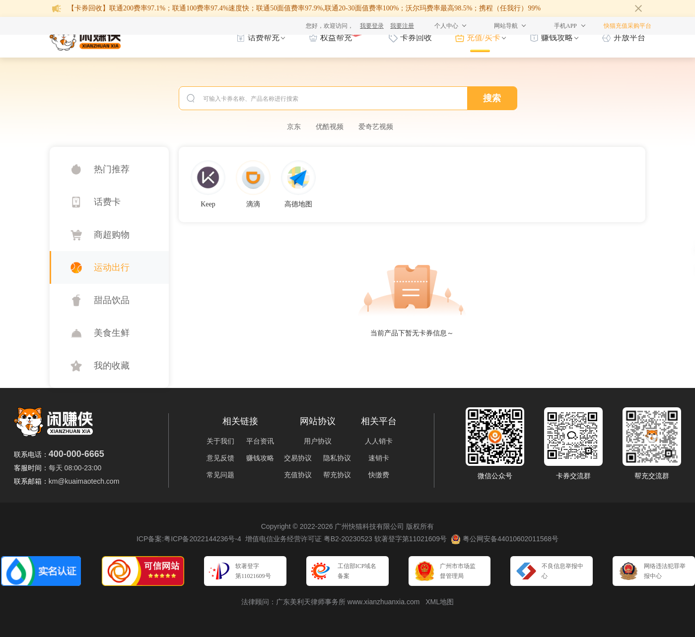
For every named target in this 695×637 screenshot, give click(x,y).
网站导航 (506, 25)
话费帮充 (263, 37)
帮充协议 (337, 475)
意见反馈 (220, 458)
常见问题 (220, 475)
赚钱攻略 (557, 37)
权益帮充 (336, 37)
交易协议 (298, 458)
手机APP (565, 25)
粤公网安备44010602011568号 (504, 539)
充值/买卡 (483, 37)
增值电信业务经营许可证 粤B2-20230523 (308, 539)
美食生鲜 (112, 333)
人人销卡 (379, 441)
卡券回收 (416, 37)
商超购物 (112, 235)
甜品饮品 (112, 300)
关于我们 (220, 441)
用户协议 (318, 441)
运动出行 (112, 267)
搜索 (492, 98)
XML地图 (439, 602)
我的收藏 (112, 366)
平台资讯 (260, 441)
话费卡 (107, 202)
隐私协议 (337, 458)
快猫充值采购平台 (627, 25)
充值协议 (298, 475)
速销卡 (378, 458)
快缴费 (378, 475)
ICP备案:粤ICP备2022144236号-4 (189, 539)
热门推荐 (112, 169)
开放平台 (629, 37)
